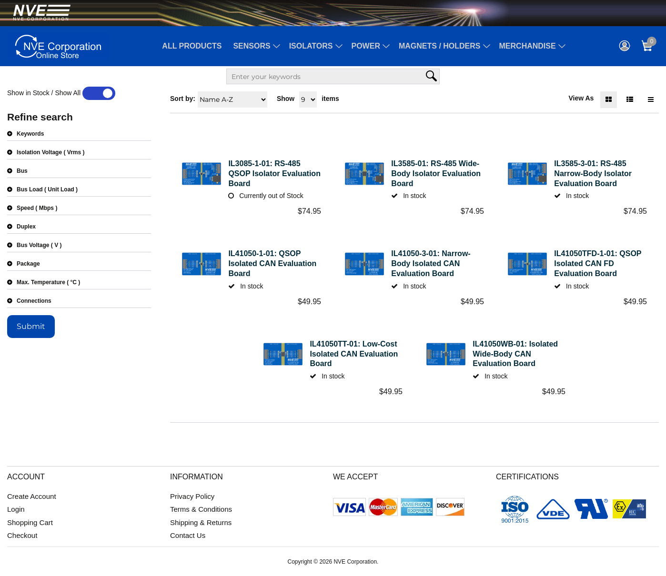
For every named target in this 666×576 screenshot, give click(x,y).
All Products (192, 46)
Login (16, 509)
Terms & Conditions (201, 509)
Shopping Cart (30, 522)
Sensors (251, 46)
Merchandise (527, 46)
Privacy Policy (192, 496)
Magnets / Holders (440, 46)
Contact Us (187, 535)
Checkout (22, 535)
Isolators (311, 46)
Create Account (31, 496)
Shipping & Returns (201, 522)
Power (366, 46)
